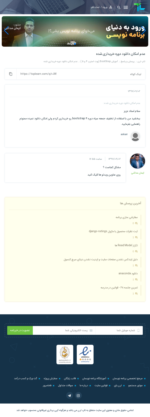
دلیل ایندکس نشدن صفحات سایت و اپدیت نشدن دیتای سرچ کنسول (101, 259)
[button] (117, 7)
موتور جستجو (135, 385)
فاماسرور (47, 385)
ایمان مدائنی (137, 173)
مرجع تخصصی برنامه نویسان (128, 378)
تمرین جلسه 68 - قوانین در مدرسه (119, 287)
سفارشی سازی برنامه (127, 217)
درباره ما (84, 385)
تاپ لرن (82, 410)
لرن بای (118, 385)
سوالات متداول (65, 385)
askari (124, 134)
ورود (104, 7)
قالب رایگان (70, 378)
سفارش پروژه (50, 378)
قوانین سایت (101, 385)
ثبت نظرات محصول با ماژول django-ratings (113, 231)
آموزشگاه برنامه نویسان (94, 378)
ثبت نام (95, 7)
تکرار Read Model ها (126, 245)
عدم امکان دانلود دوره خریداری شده (120, 54)
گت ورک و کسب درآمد (25, 378)
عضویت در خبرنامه (20, 330)
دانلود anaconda (128, 273)
